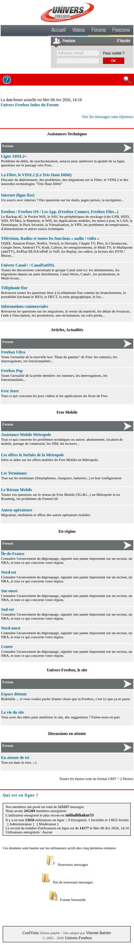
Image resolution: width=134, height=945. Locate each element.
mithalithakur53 (79, 815)
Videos (78, 30)
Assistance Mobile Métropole (26, 434)
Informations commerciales (24, 306)
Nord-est (8, 572)
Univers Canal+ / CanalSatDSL (28, 265)
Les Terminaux (14, 473)
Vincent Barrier (98, 932)
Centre (7, 646)
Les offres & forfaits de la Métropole (32, 455)
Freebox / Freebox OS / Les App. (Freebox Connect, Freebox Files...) (60, 211)
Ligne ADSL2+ (14, 156)
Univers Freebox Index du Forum (30, 104)
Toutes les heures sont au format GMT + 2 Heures (96, 779)
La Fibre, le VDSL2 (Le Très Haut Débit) (36, 174)
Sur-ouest (9, 591)
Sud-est (7, 609)
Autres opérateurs (16, 510)
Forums (99, 30)
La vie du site (12, 712)
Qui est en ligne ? (20, 795)
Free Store (10, 391)
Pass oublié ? (114, 53)
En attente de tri (15, 757)
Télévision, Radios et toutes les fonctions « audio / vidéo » (50, 238)
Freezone (121, 30)
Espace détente (14, 694)
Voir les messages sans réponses (107, 116)
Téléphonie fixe (14, 287)
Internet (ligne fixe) (17, 195)
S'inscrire (123, 41)
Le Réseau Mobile (16, 489)
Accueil (59, 30)
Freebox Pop (12, 370)
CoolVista (31, 932)
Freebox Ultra (13, 352)
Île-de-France (12, 553)
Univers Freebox (78, 938)
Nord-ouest (10, 628)
